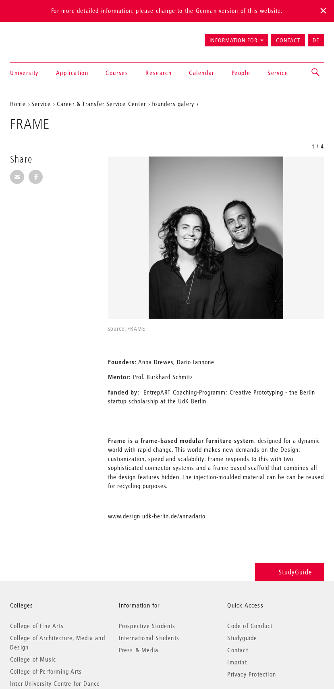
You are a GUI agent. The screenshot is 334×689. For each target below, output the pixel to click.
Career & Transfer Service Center (101, 104)
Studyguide (242, 638)
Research (158, 73)
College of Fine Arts (37, 626)
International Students (149, 638)
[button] (316, 73)
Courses (117, 73)
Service (278, 73)
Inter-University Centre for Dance (55, 683)
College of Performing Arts (46, 671)
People (241, 73)
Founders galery (172, 104)
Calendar (201, 73)
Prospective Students (147, 626)
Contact (288, 40)
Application (72, 73)
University (24, 73)
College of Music (33, 659)
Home (18, 104)
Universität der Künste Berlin (41, 37)
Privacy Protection (251, 674)
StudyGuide (289, 572)
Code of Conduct (249, 626)
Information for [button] (233, 40)
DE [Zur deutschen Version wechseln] (316, 40)
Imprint (237, 662)
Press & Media (139, 650)
